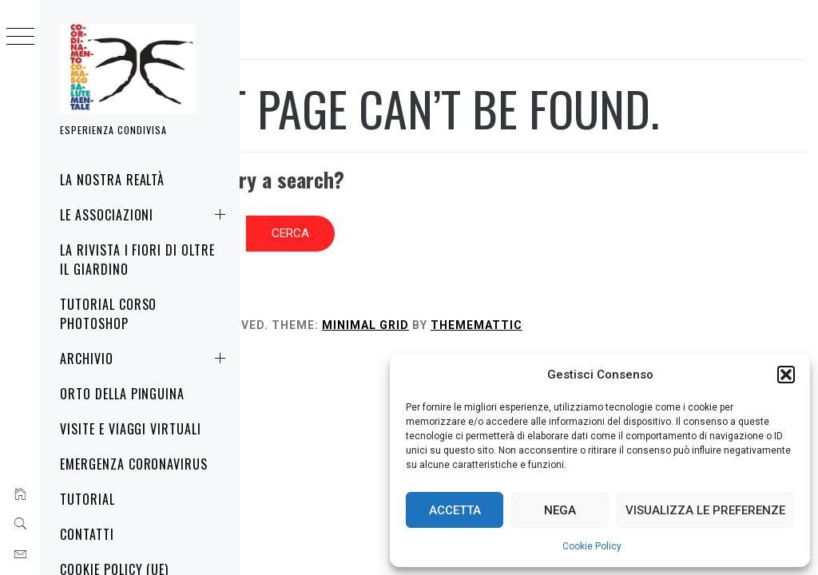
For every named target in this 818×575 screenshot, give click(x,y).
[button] (786, 375)
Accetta (455, 510)
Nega (560, 510)
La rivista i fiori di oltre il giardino (137, 259)
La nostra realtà (112, 179)
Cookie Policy (591, 546)
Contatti (87, 534)
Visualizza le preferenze (705, 510)
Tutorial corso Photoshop (108, 314)
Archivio (146, 358)
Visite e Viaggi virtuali (130, 428)
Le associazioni (146, 214)
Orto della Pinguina (122, 393)
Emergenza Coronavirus (134, 464)
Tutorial (87, 499)
